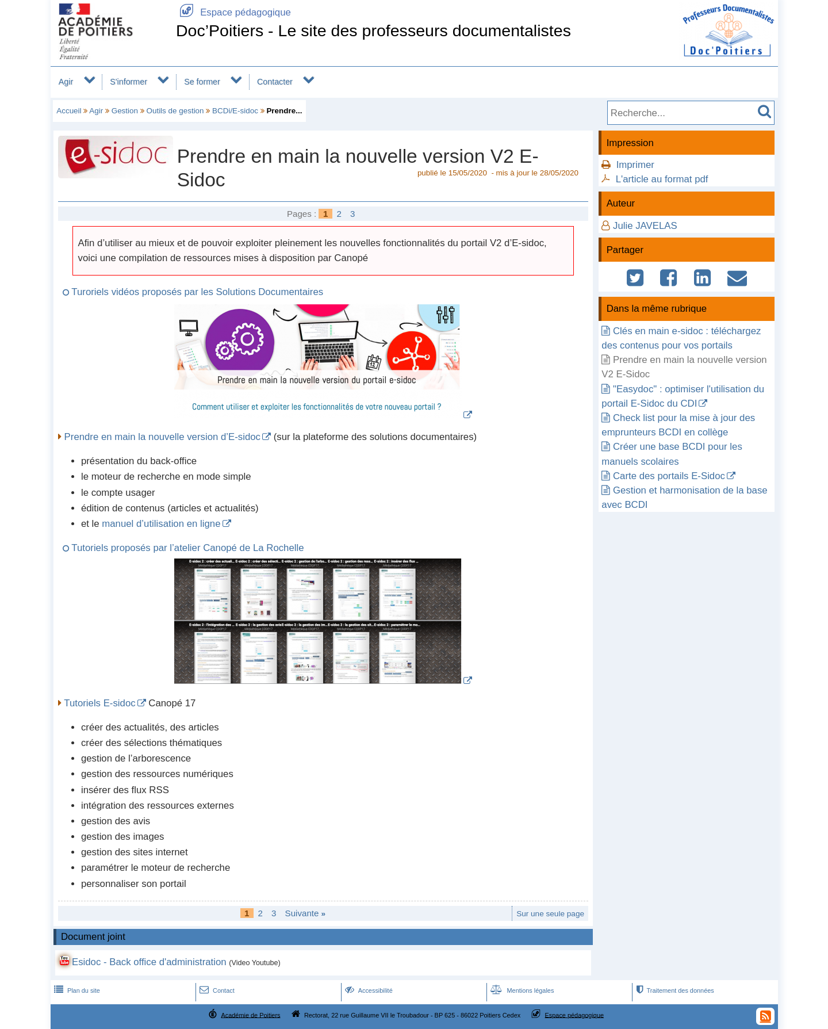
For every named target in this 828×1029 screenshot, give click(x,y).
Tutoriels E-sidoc (99, 703)
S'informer (128, 81)
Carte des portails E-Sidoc (669, 475)
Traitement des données (674, 990)
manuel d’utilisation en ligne (161, 523)
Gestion (125, 110)
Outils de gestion (175, 110)
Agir (66, 81)
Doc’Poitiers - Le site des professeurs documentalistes (373, 30)
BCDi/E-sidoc (235, 110)
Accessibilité (368, 990)
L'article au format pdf (662, 179)
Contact (216, 990)
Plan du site (76, 990)
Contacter (275, 81)
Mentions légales (521, 990)
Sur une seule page (550, 913)
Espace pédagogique (233, 12)
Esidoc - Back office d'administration (149, 962)
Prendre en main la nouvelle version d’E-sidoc (162, 436)
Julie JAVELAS (645, 225)
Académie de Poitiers (250, 1014)
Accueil (68, 110)
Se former (202, 81)
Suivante (305, 913)
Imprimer (635, 164)
